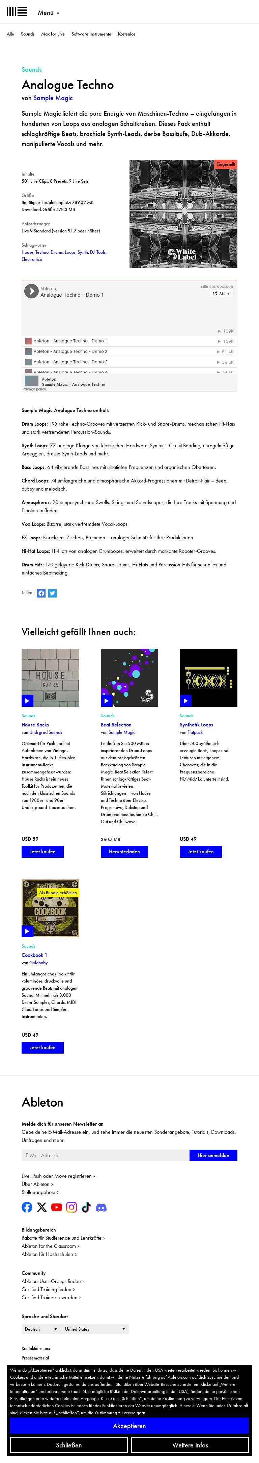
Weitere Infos (190, 1445)
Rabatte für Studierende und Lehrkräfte (62, 1237)
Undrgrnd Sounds (45, 732)
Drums (57, 252)
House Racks (35, 724)
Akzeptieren (129, 1425)
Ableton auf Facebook (41, 593)
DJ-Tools (98, 252)
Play (27, 701)
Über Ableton (36, 1184)
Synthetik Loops (196, 724)
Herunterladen (124, 851)
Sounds (27, 34)
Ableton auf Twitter (52, 593)
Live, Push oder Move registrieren (57, 1175)
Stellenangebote (38, 1192)
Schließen (69, 1445)
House (27, 252)
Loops (70, 252)
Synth (83, 252)
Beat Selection (116, 724)
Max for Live (53, 34)
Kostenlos (126, 34)
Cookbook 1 (35, 955)
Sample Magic (53, 97)
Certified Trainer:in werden (50, 1297)
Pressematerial (35, 1358)
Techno (42, 252)
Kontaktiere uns (36, 1348)
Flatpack (195, 732)
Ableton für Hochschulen (47, 1254)
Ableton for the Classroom (49, 1246)
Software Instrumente (91, 34)
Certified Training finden (46, 1289)
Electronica (32, 259)
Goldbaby (38, 963)
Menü (46, 12)
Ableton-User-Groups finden (51, 1281)
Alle (10, 34)
